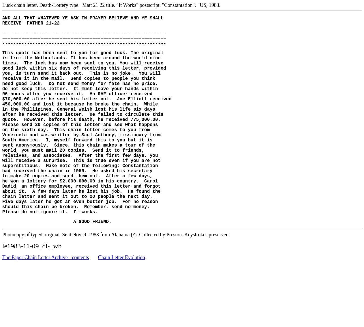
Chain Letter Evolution (121, 301)
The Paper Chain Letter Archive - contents (45, 301)
